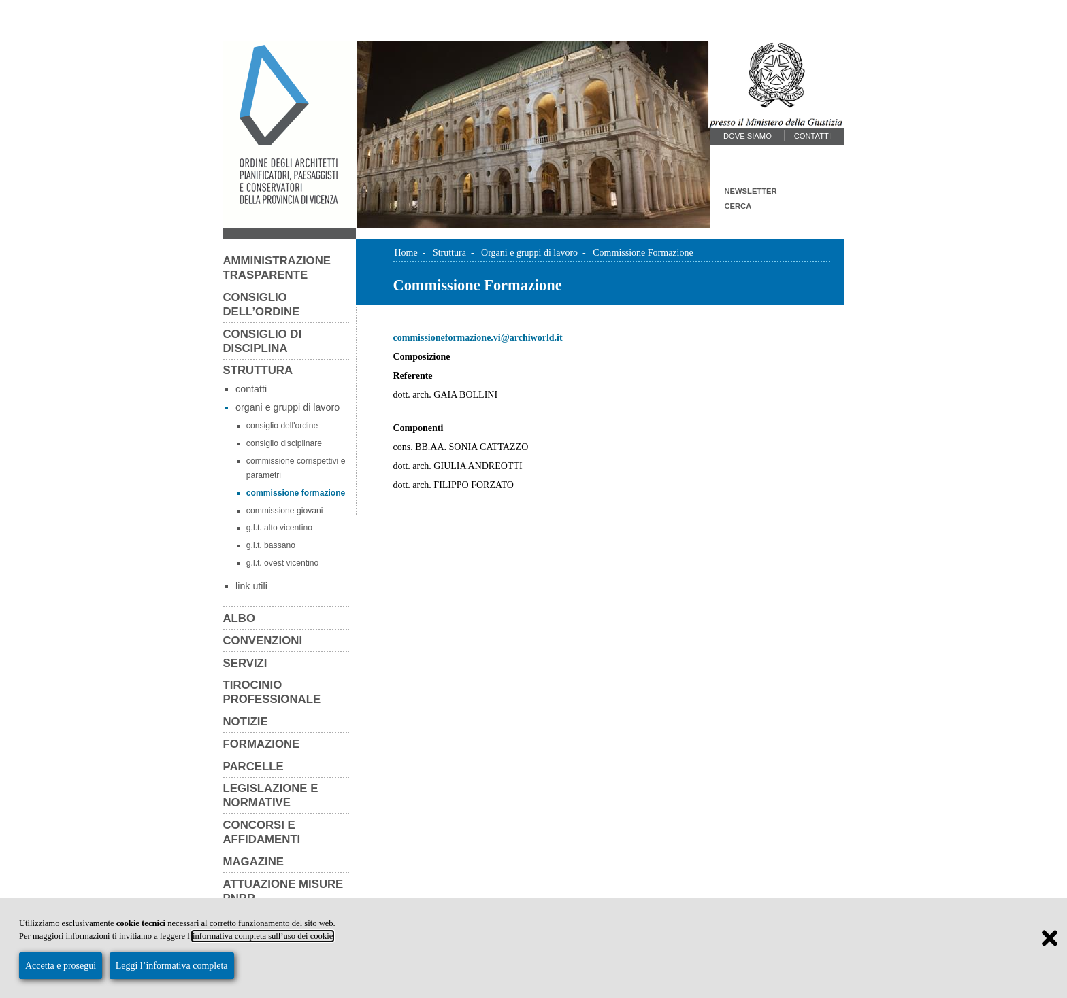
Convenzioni (263, 640)
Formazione (261, 744)
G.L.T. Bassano (270, 545)
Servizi (245, 663)
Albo (239, 618)
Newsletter (751, 191)
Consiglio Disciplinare (284, 443)
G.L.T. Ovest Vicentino (282, 563)
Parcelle (253, 766)
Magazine (253, 861)
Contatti (812, 136)
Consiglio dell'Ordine (282, 425)
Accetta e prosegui (60, 966)
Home (406, 252)
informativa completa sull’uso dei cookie (263, 936)
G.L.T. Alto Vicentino (279, 527)
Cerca (738, 206)
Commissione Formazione (296, 493)
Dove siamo (747, 136)
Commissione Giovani (284, 510)
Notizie (245, 721)
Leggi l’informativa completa (172, 966)
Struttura (258, 370)
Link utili (251, 586)
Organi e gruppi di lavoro (287, 407)
